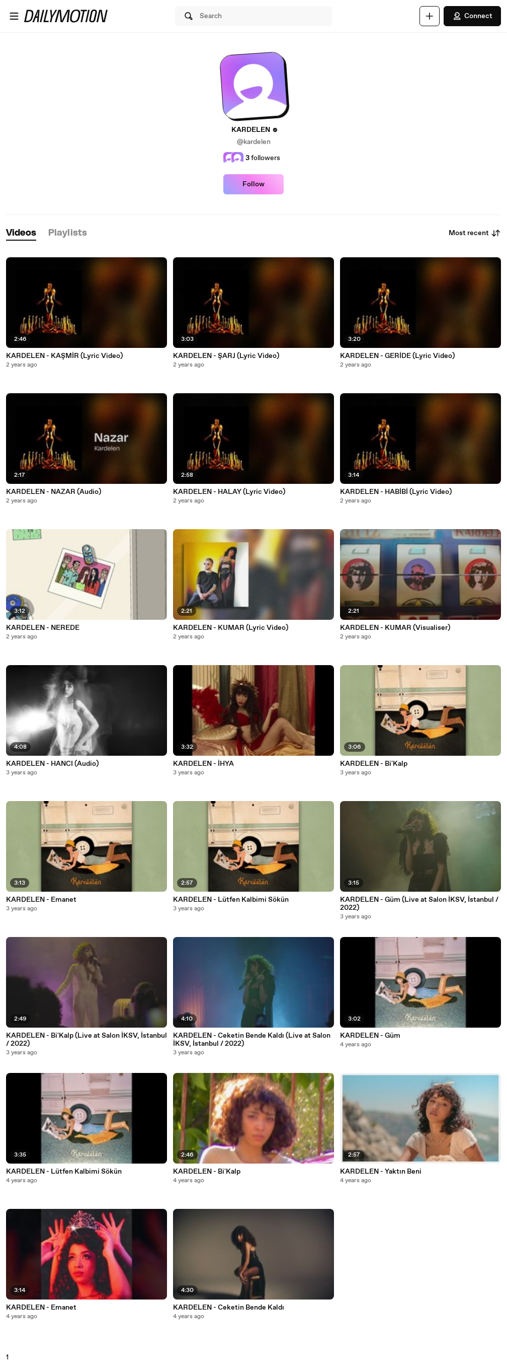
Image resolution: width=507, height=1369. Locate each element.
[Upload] (429, 16)
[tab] (21, 233)
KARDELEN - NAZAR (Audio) (53, 492)
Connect (472, 16)
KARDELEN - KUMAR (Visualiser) (395, 628)
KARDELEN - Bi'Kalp (206, 1172)
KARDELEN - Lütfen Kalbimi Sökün (64, 1172)
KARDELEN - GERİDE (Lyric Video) (397, 356)
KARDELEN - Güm (370, 1036)
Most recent (475, 233)
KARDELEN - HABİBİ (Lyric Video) (396, 492)
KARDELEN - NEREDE (42, 628)
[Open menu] (14, 16)
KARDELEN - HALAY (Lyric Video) (229, 492)
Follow (253, 184)
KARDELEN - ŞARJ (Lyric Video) (226, 356)
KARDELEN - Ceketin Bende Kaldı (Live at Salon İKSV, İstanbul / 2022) (251, 1040)
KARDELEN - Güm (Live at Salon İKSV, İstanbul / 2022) (419, 904)
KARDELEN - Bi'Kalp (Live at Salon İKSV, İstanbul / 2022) (86, 1040)
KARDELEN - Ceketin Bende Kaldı (228, 1308)
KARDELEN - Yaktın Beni (380, 1172)
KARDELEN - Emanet (41, 900)
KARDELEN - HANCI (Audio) (52, 764)
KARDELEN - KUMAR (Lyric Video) (230, 628)
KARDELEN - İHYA (203, 764)
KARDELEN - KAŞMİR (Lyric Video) (64, 356)
